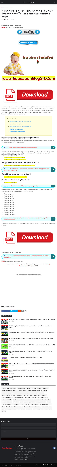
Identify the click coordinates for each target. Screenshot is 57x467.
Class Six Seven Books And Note (8, 392)
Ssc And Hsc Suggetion (37, 409)
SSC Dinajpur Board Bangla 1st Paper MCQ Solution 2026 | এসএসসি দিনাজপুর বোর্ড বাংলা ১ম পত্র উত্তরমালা (30, 352)
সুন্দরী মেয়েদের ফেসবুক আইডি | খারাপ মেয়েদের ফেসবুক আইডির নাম (25, 186)
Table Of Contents (10, 119)
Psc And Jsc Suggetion (28, 406)
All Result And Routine (36, 388)
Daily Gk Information (28, 395)
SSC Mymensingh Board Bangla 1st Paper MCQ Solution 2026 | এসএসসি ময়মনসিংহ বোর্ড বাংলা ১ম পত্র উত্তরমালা (31, 370)
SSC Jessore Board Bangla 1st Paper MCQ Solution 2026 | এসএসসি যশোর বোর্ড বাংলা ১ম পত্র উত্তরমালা (31, 363)
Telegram (32, 265)
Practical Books (9, 406)
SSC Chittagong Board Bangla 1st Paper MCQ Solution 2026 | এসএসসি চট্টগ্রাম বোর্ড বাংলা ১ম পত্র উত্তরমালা (30, 326)
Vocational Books (47, 409)
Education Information (19, 397)
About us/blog (46, 464)
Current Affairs (19, 395)
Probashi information (18, 406)
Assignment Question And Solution (9, 390)
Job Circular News (31, 399)
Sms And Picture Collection (19, 409)
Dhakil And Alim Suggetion (7, 397)
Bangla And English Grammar (34, 390)
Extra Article (27, 397)
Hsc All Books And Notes (43, 397)
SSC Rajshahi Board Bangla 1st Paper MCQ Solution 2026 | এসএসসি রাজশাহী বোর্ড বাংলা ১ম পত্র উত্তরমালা (30, 377)
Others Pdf (27, 404)
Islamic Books (23, 399)
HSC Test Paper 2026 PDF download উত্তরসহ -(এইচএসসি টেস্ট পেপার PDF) (25, 357)
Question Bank (38, 406)
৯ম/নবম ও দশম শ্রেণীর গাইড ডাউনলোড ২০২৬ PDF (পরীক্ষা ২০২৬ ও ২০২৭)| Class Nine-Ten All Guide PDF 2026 (32, 345)
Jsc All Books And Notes (7, 402)
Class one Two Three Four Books (36, 392)
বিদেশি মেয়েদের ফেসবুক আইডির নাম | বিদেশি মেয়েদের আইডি (23, 147)
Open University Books (6, 404)
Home (2, 7)
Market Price (16, 402)
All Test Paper (45, 388)
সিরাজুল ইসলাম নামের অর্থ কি (16, 124)
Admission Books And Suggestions (9, 388)
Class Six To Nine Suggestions (22, 392)
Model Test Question (32, 402)
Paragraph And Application (45, 404)
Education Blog (28, 2)
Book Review (44, 390)
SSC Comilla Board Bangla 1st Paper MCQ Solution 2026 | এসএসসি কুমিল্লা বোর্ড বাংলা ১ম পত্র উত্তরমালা (31, 332)
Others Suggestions (34, 404)
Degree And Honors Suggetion (40, 395)
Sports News (29, 409)
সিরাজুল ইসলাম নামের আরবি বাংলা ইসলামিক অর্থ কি (20, 126)
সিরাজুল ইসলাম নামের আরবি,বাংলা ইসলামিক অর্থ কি (20, 121)
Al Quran (28, 388)
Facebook (25, 265)
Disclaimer (53, 464)
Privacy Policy (38, 464)
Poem (3, 406)
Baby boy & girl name (9, 7)
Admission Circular (21, 388)
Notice (49, 402)
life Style (4, 411)
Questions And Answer (47, 406)
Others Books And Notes (18, 404)
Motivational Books (42, 402)
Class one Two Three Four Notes (8, 395)
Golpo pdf (34, 397)
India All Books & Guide (7, 399)
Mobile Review (23, 402)
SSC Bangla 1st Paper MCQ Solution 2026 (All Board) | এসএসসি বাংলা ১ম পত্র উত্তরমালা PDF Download (32, 319)
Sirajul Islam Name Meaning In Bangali (17, 129)
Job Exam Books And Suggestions (43, 399)
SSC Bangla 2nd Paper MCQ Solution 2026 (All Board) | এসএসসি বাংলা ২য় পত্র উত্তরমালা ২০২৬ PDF (31, 338)
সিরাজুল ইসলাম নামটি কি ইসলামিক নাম (17, 131)
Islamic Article (16, 399)
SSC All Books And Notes (7, 409)
